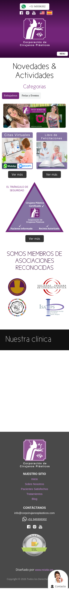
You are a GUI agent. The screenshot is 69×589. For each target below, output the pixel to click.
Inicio (34, 478)
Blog (34, 497)
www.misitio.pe (44, 568)
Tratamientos (34, 492)
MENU (62, 54)
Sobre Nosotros (34, 483)
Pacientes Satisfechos (34, 487)
